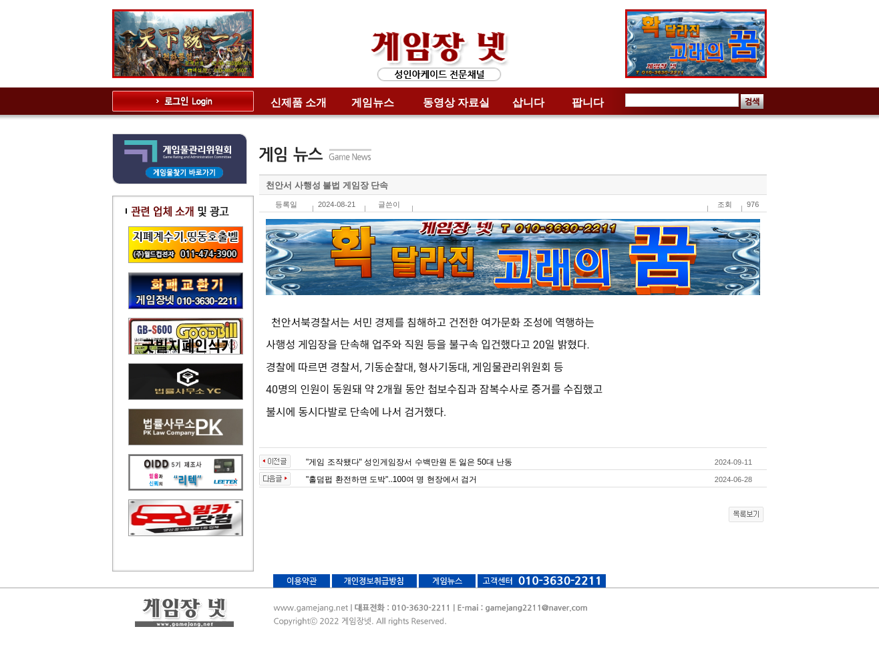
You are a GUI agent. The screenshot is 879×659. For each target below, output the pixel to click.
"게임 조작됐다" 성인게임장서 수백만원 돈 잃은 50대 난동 (409, 462)
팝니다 (588, 102)
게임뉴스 (372, 102)
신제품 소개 (299, 102)
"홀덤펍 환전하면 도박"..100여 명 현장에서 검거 (391, 479)
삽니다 (528, 102)
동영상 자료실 (456, 102)
